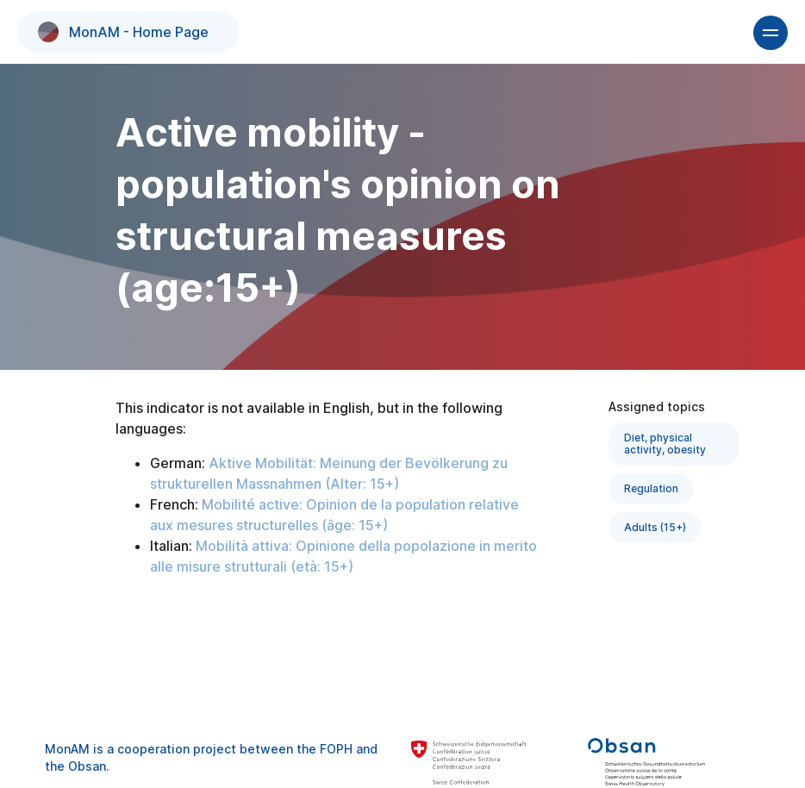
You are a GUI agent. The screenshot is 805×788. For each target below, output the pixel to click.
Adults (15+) (655, 527)
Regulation (651, 488)
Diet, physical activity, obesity (665, 443)
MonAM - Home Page (123, 32)
